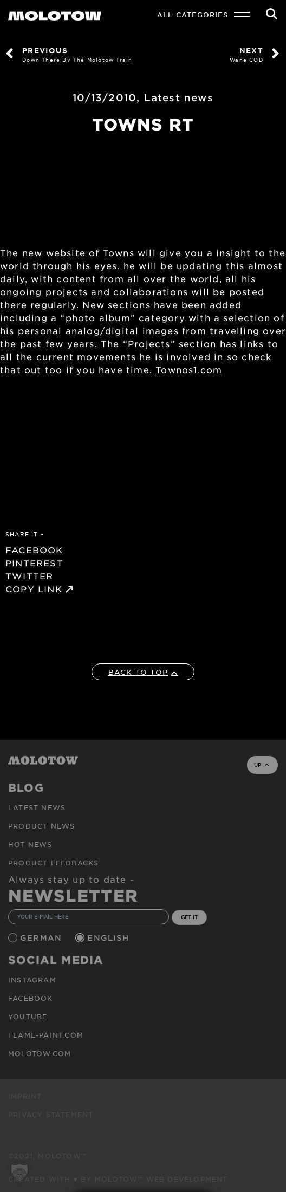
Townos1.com (188, 369)
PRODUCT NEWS (41, 826)
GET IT (189, 917)
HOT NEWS (30, 844)
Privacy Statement (50, 1114)
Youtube (27, 1016)
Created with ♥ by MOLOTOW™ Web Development (118, 1179)
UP (261, 764)
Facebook (30, 998)
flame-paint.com (45, 1035)
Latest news (178, 97)
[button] (19, 1172)
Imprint (25, 1096)
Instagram (32, 979)
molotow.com (39, 1053)
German (42, 937)
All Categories (192, 14)
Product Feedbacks (53, 862)
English (109, 937)
